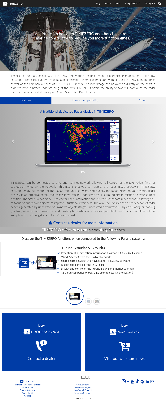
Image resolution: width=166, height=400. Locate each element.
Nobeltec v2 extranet (83, 393)
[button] (12, 140)
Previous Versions (83, 385)
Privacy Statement (27, 390)
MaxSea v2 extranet (83, 390)
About (117, 3)
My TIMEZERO (132, 3)
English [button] (149, 3)
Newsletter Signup (83, 387)
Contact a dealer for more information (83, 222)
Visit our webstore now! (124, 358)
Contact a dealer (42, 358)
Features (25, 100)
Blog (98, 3)
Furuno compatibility (85, 100)
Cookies (27, 396)
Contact (107, 3)
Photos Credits (27, 393)
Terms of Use (27, 387)
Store (142, 100)
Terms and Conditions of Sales (28, 385)
